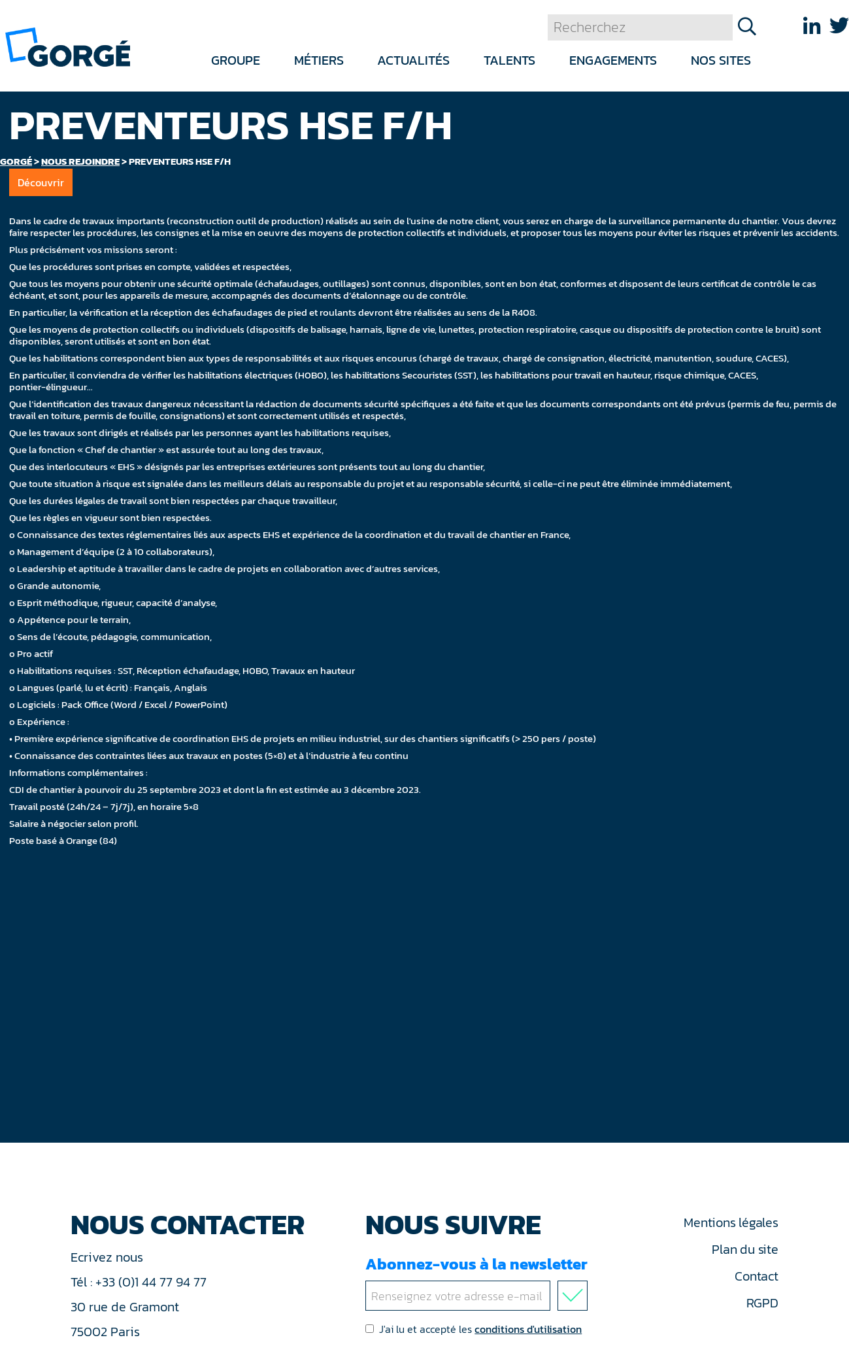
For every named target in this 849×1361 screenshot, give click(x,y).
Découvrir (41, 182)
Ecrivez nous (108, 1257)
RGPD (762, 1303)
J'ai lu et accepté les (473, 1329)
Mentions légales (731, 1222)
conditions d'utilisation (528, 1329)
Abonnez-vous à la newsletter (479, 1281)
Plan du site (745, 1249)
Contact (756, 1276)
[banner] (67, 46)
